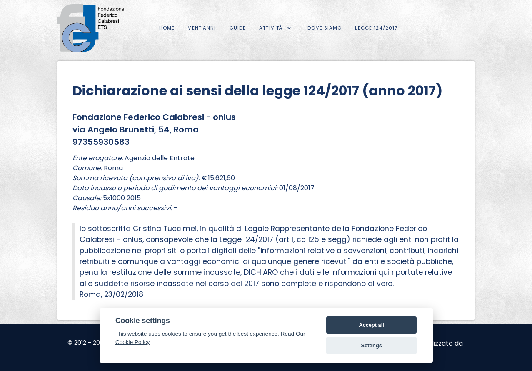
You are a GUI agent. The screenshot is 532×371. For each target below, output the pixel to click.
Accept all (371, 325)
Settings (371, 345)
